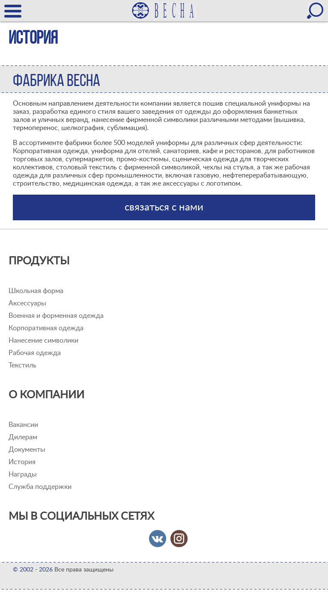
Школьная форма (36, 290)
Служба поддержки (40, 486)
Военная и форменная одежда (56, 315)
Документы (27, 449)
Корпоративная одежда (46, 328)
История (22, 462)
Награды (23, 474)
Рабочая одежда (35, 352)
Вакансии (23, 424)
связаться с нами (164, 207)
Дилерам (23, 437)
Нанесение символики (43, 340)
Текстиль (22, 365)
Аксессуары (27, 303)
